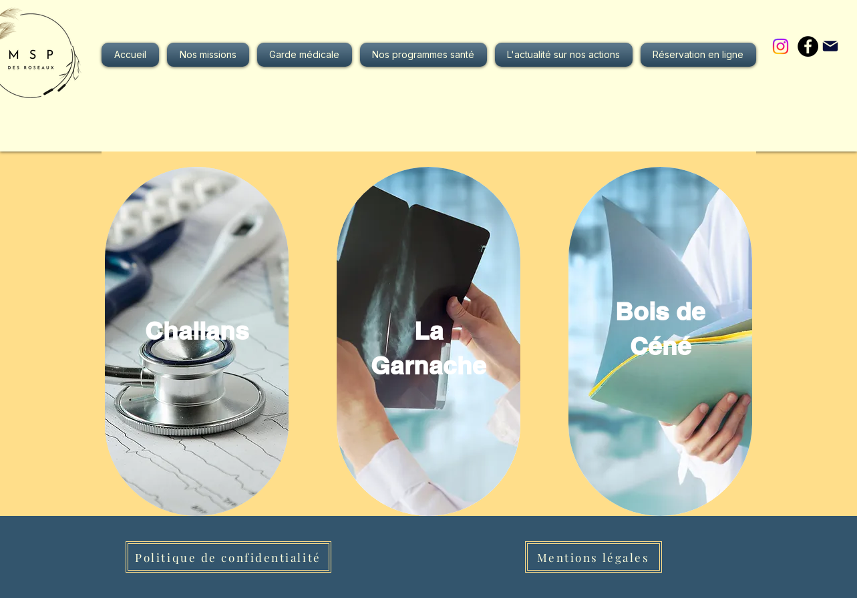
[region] (197, 341)
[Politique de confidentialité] (228, 557)
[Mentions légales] (593, 557)
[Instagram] (780, 46)
